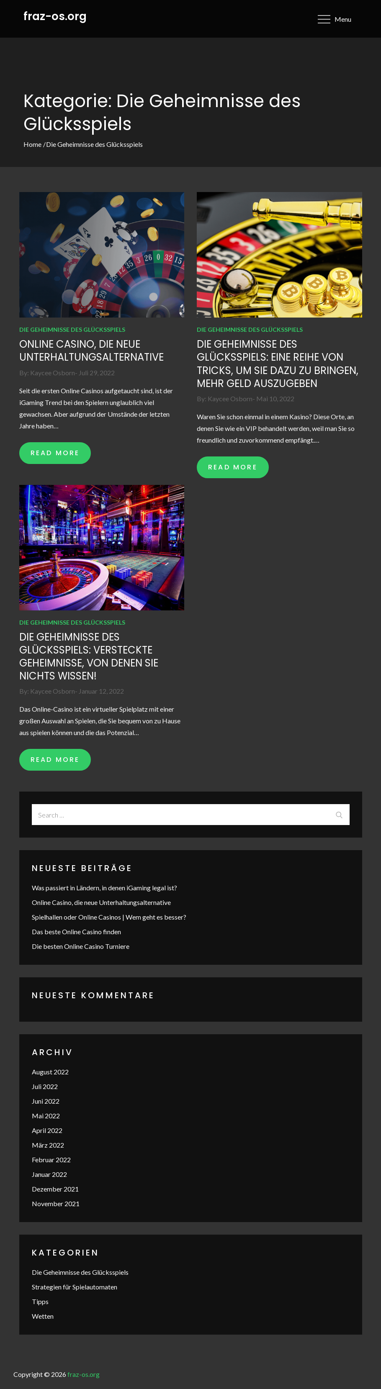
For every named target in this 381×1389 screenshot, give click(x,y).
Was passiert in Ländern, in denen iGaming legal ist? (104, 888)
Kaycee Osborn (52, 373)
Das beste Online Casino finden (76, 931)
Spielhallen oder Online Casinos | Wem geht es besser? (109, 917)
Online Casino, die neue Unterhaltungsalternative (91, 350)
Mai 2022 (46, 1116)
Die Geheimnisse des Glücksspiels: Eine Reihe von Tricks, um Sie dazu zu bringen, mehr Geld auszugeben (277, 363)
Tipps (40, 1301)
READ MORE (55, 453)
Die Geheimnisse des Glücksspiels (72, 329)
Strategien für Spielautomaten (74, 1287)
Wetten (43, 1316)
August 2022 (50, 1072)
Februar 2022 (51, 1159)
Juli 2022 (45, 1086)
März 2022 (48, 1145)
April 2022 (47, 1130)
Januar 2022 (49, 1174)
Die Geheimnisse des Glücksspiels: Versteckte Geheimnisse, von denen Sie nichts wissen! (88, 656)
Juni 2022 (45, 1101)
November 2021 (56, 1203)
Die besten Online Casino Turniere (80, 946)
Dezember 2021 (55, 1189)
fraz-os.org (55, 16)
